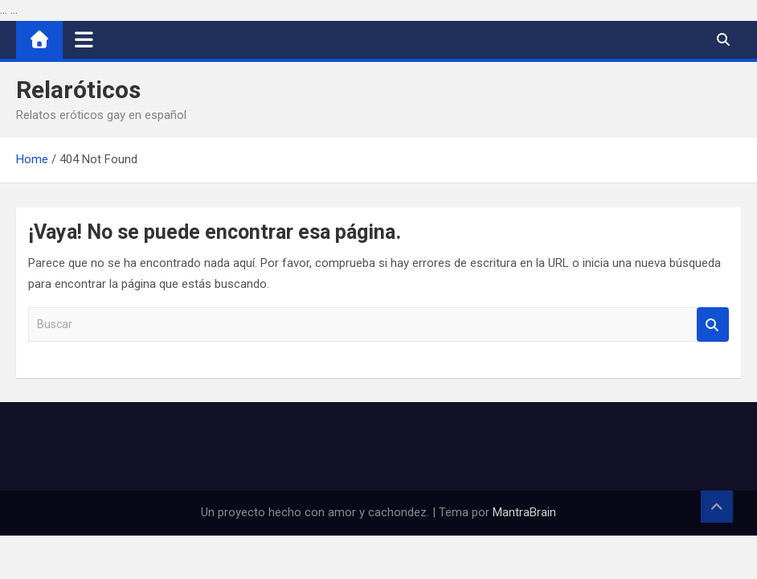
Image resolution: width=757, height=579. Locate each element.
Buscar (713, 324)
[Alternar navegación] (84, 39)
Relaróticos (78, 90)
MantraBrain (524, 512)
